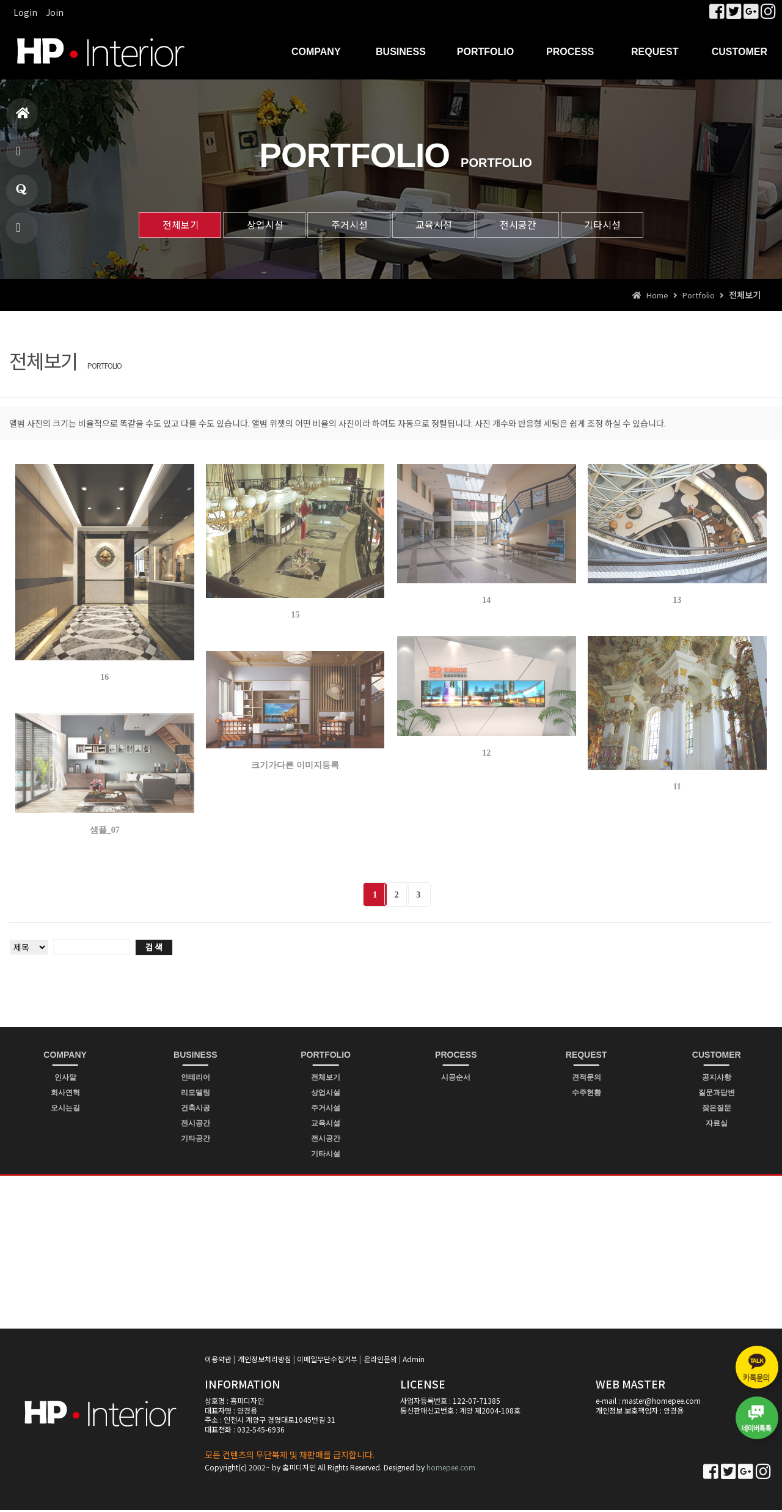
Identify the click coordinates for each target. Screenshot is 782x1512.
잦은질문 (716, 1109)
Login (25, 12)
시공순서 (455, 1078)
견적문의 (586, 1078)
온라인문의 (380, 1360)
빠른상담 (20, 232)
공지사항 (716, 1078)
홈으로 (23, 118)
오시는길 (65, 1109)
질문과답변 (21, 194)
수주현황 (586, 1094)
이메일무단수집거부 (327, 1360)
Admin (414, 1360)
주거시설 (347, 225)
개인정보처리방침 (264, 1360)
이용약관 (218, 1360)
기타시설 (612, 225)
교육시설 (435, 225)
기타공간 (195, 1139)
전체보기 (170, 225)
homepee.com (450, 1468)
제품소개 (20, 156)
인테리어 (195, 1078)
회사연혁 (65, 1094)
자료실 (717, 1124)
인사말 (65, 1078)
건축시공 (195, 1109)
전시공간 (524, 225)
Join (55, 12)
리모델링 (195, 1094)
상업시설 (258, 225)
